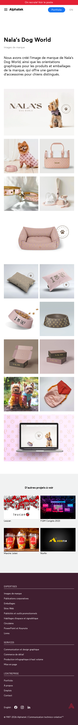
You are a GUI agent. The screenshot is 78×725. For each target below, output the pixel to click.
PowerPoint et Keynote (16, 628)
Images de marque (13, 593)
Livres (7, 633)
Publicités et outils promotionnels (20, 613)
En (71, 9)
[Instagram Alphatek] (22, 707)
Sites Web (9, 608)
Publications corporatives (16, 598)
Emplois (8, 690)
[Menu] (6, 9)
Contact (8, 695)
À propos (8, 685)
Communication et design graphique (21, 649)
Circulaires (9, 623)
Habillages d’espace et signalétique (21, 618)
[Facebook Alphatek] (15, 707)
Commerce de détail (14, 654)
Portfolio (56, 9)
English (7, 707)
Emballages (9, 603)
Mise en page (10, 664)
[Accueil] (71, 706)
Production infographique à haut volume (23, 659)
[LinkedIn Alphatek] (29, 707)
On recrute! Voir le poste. (39, 2)
